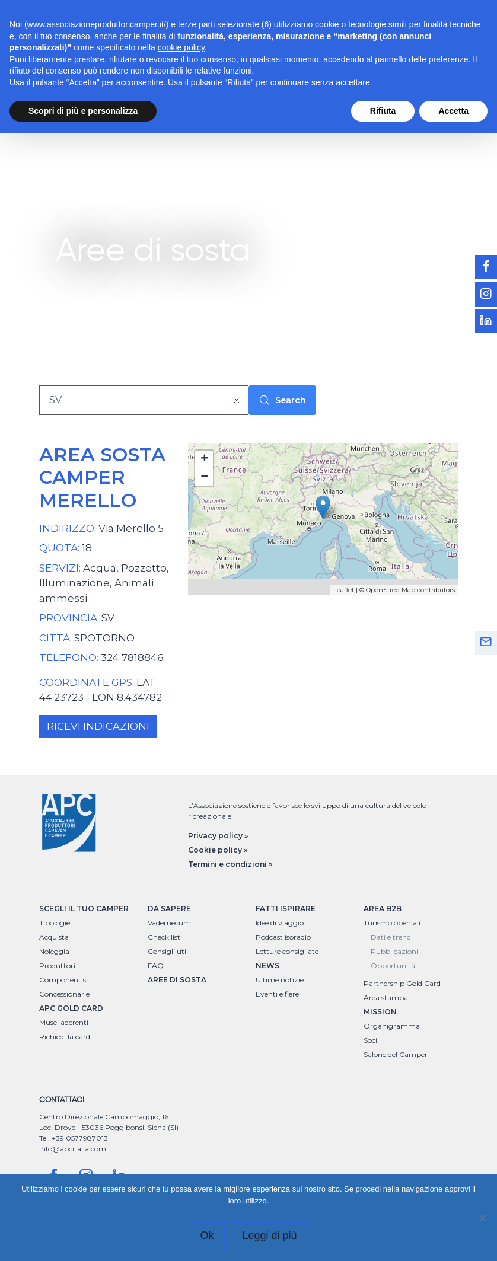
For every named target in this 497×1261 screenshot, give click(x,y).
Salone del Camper (396, 1054)
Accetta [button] (453, 111)
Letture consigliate (287, 951)
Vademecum (169, 922)
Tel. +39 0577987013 (73, 1138)
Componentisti (65, 979)
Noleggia (54, 951)
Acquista (54, 937)
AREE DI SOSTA (177, 979)
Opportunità (393, 965)
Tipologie (54, 922)
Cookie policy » (217, 849)
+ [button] (204, 459)
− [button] (204, 477)
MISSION (380, 1011)
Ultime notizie (280, 979)
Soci (370, 1040)
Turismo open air (393, 922)
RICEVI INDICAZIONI (98, 726)
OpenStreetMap (390, 590)
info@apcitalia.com (72, 1148)
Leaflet (343, 590)
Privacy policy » (218, 835)
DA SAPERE (169, 908)
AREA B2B (383, 908)
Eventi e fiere (277, 993)
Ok (207, 1235)
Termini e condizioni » (230, 864)
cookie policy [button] (181, 47)
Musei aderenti (63, 1022)
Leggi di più (269, 1235)
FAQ (156, 965)
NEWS (267, 965)
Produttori (57, 965)
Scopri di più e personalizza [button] (83, 111)
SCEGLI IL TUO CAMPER (84, 908)
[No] (482, 1218)
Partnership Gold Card (402, 983)
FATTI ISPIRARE (286, 908)
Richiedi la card (64, 1036)
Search (282, 400)
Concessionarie (64, 993)
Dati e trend (391, 937)
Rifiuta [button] (383, 111)
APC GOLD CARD (71, 1008)
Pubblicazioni (394, 951)
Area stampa (386, 997)
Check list (164, 937)
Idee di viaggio (280, 922)
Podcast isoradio (283, 937)
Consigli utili (169, 951)
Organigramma (392, 1025)
